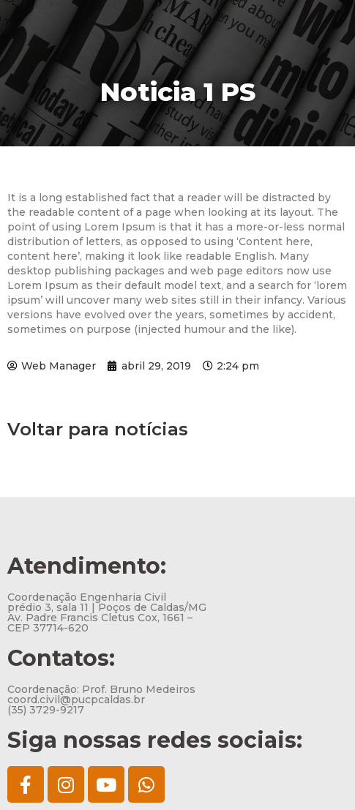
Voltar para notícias (97, 429)
